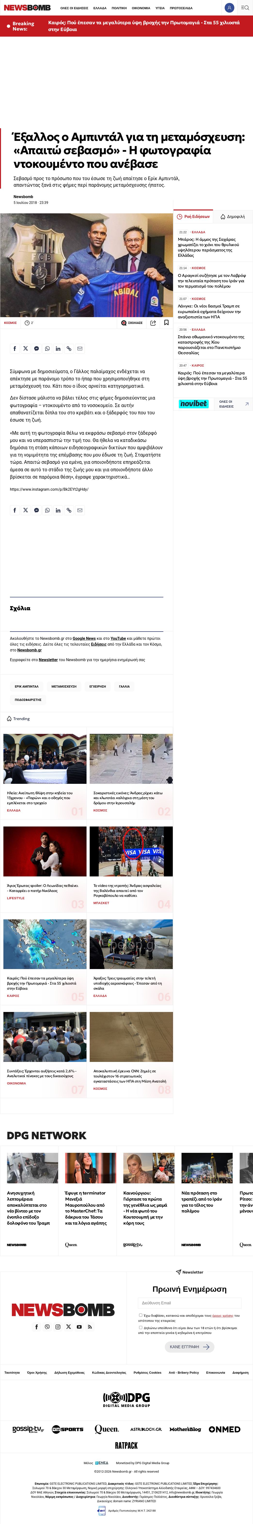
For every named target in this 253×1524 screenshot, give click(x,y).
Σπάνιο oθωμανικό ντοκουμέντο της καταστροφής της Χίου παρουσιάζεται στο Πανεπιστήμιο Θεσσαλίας (211, 344)
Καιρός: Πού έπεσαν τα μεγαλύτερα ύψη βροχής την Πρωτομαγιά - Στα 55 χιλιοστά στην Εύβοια (144, 25)
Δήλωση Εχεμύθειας (69, 1372)
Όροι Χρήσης (37, 1372)
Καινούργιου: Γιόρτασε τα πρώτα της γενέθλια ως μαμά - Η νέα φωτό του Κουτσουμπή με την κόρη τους (145, 1208)
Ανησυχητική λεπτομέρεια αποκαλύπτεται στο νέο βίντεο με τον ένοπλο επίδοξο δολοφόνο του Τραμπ (28, 1208)
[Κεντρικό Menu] (245, 7)
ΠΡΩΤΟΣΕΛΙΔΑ (181, 8)
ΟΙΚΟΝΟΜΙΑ (141, 8)
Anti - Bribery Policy (184, 1372)
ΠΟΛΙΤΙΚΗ (119, 8)
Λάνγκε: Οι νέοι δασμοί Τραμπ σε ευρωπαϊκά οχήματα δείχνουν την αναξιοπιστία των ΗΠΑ (209, 311)
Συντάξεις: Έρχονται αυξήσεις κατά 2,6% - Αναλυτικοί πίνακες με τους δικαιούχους (42, 1073)
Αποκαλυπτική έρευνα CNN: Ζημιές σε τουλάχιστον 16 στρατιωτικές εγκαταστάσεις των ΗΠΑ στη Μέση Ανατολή (130, 1076)
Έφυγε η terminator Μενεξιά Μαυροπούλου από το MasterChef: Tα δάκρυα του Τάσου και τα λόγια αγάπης (85, 1208)
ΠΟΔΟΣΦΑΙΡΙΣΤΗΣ (28, 700)
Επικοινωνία (215, 1372)
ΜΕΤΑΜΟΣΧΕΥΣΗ (64, 686)
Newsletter (48, 660)
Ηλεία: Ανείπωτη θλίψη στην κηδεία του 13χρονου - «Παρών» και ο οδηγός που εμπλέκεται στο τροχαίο (39, 798)
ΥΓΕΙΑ (160, 8)
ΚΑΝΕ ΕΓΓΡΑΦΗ (189, 1347)
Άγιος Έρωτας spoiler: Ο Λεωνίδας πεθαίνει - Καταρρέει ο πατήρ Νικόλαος (42, 888)
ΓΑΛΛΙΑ (124, 686)
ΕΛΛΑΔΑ (100, 8)
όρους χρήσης (222, 1315)
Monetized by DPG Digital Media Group (142, 1463)
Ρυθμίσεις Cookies (147, 1372)
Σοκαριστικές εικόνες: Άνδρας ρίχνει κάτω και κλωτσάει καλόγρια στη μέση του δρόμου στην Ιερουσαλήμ (128, 798)
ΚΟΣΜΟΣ (10, 323)
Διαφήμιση (240, 1372)
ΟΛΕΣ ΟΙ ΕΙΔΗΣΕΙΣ (74, 8)
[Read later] (166, 323)
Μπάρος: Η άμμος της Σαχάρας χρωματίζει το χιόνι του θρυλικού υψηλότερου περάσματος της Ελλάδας (208, 247)
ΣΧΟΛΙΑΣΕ (131, 323)
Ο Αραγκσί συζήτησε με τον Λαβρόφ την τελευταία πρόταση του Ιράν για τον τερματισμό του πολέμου (212, 281)
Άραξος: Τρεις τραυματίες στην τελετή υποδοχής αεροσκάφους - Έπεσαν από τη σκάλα (128, 983)
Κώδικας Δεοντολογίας (109, 1372)
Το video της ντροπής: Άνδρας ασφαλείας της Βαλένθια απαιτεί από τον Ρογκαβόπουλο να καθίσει (127, 890)
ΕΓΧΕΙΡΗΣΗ (97, 686)
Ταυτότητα (12, 1372)
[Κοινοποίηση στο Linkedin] (58, 348)
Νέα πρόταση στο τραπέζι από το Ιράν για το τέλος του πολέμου (202, 1202)
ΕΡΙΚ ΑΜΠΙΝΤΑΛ (27, 686)
